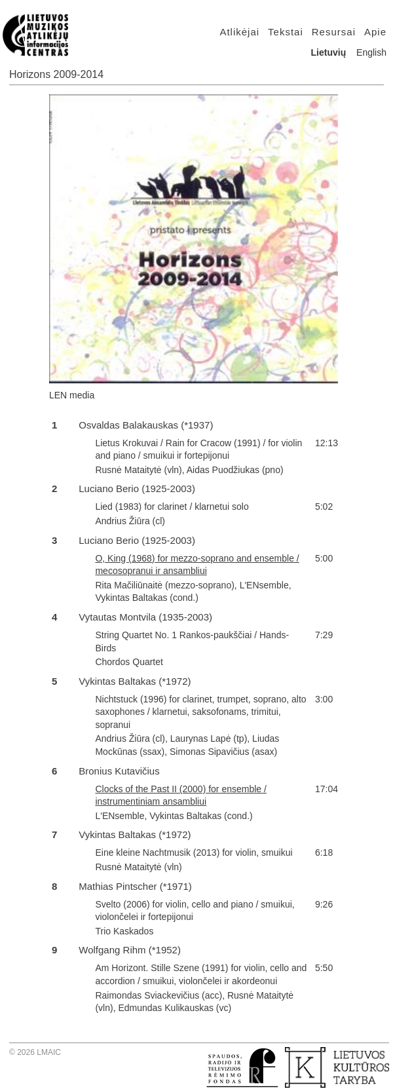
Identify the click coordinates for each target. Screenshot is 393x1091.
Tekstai (285, 31)
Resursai (334, 31)
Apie (375, 31)
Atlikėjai (239, 31)
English (371, 52)
